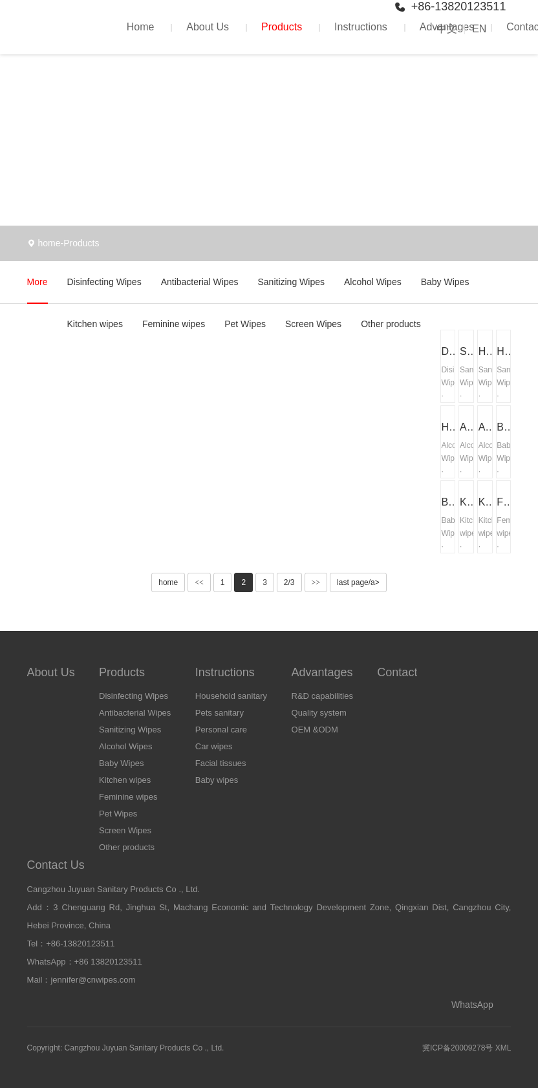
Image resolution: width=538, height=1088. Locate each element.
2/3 (289, 582)
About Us (207, 26)
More (37, 282)
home (49, 243)
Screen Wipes (313, 324)
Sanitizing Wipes (291, 282)
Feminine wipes (173, 324)
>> (316, 582)
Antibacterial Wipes (200, 282)
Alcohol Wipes (373, 282)
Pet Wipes (245, 324)
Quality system (319, 713)
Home (141, 26)
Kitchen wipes (95, 324)
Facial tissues (220, 763)
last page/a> (358, 582)
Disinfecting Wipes (104, 282)
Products (281, 26)
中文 (446, 28)
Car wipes (214, 746)
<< (199, 582)
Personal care (221, 729)
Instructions (360, 26)
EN (479, 28)
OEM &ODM (315, 729)
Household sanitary (231, 696)
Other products (391, 324)
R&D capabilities (322, 696)
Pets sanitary (219, 713)
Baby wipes (216, 780)
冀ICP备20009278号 (457, 1047)
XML (503, 1047)
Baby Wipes (445, 282)
